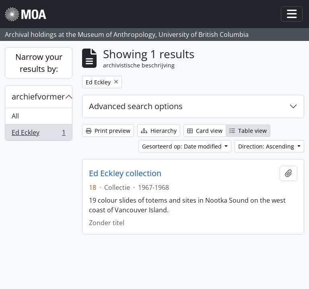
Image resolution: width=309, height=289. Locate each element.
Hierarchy (159, 130)
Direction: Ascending (267, 146)
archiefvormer (38, 96)
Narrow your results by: (38, 62)
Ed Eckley (38, 134)
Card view (204, 130)
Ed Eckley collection (125, 173)
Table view (248, 130)
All (15, 116)
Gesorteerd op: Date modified (182, 146)
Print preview (108, 130)
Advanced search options (136, 106)
